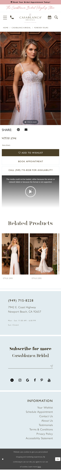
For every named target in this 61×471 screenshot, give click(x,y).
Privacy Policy (45, 435)
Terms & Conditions (41, 431)
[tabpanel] (30, 78)
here (39, 468)
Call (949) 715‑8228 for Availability (31, 171)
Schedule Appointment (39, 413)
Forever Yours (41, 27)
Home (5, 27)
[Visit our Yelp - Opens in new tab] (12, 382)
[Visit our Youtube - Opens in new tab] (49, 382)
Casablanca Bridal (21, 27)
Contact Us (46, 417)
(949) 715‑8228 (21, 301)
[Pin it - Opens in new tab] (18, 130)
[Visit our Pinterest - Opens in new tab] (42, 382)
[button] (5, 17)
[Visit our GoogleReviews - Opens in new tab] (27, 382)
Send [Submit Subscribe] (51, 367)
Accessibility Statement (39, 439)
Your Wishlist (45, 409)
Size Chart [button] (6, 145)
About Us (47, 422)
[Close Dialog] (3, 460)
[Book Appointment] (49, 17)
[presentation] (16, 255)
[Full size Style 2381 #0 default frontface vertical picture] (30, 78)
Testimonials (46, 426)
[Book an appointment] (30, 2)
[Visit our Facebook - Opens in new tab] (35, 382)
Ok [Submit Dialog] (57, 460)
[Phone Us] (12, 17)
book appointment (30, 162)
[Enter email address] (30, 367)
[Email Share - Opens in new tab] (26, 129)
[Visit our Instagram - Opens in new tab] (20, 382)
